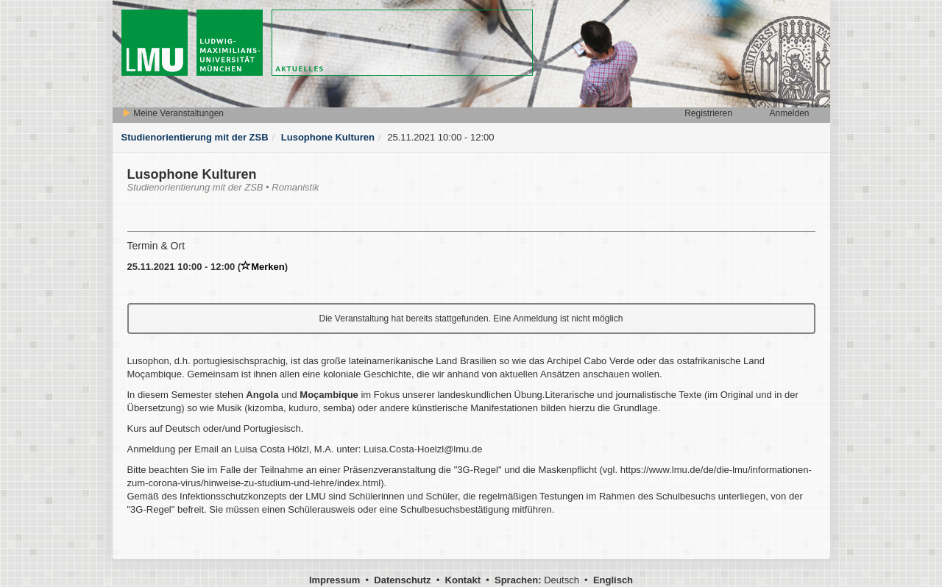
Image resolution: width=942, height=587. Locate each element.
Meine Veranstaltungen (173, 113)
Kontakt (463, 580)
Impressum (334, 580)
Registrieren (708, 113)
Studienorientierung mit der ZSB (195, 137)
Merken (263, 266)
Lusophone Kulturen (328, 137)
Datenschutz (402, 580)
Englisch (613, 580)
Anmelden (789, 113)
